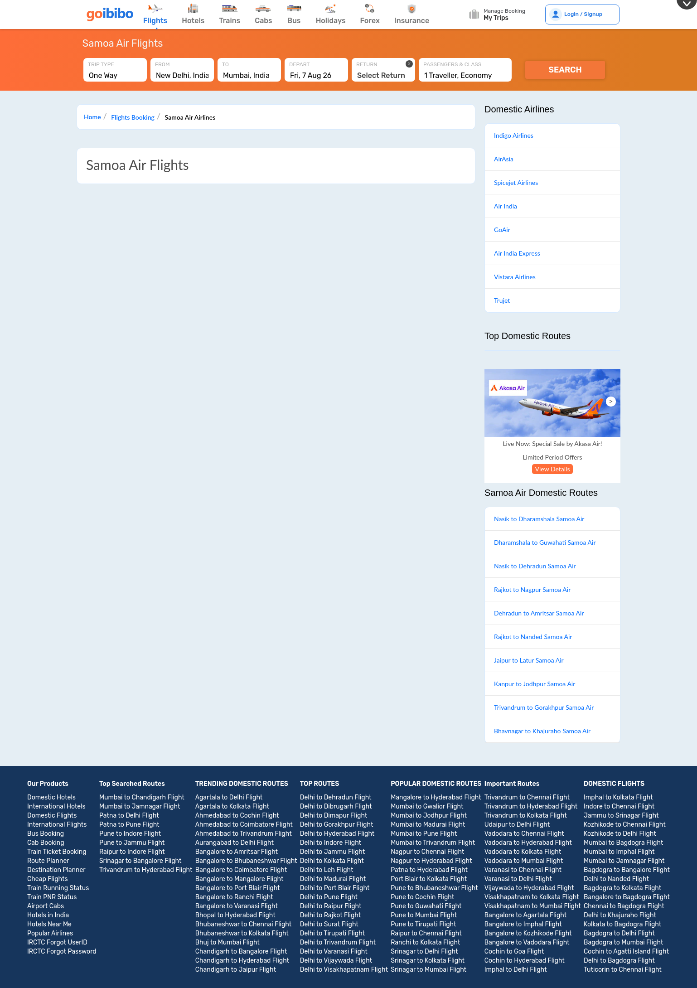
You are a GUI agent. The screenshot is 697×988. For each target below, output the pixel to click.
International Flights (57, 824)
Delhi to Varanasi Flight (334, 951)
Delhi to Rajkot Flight (330, 915)
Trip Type (101, 64)
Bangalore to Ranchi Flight (234, 897)
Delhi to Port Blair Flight (335, 888)
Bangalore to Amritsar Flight (236, 852)
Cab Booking (45, 843)
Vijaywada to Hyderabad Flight (529, 888)
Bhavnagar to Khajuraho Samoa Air (542, 731)
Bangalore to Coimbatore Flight (241, 870)
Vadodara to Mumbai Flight (523, 861)
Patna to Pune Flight (129, 824)
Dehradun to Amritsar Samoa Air (539, 613)
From (162, 64)
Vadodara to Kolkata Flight (522, 852)
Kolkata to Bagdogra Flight (622, 924)
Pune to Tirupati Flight (423, 924)
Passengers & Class (452, 64)
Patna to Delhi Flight (129, 815)
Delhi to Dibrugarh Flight (336, 806)
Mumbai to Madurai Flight (428, 824)
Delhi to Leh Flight (326, 870)
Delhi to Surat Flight (329, 924)
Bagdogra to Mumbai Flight (623, 942)
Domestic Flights (52, 815)
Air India (505, 206)
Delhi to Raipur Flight (331, 906)
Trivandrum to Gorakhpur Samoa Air (544, 707)
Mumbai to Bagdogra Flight (623, 843)
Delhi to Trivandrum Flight (338, 942)
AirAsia (503, 159)
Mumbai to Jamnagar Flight (139, 806)
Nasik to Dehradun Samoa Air (535, 566)
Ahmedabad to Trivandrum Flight (243, 834)
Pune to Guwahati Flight (426, 906)
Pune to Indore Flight (130, 834)
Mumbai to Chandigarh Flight (141, 797)
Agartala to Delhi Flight (229, 797)
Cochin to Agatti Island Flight (626, 951)
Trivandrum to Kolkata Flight (525, 815)
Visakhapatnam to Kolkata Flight (531, 897)
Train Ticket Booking (57, 852)
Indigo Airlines (513, 135)
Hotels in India (48, 915)
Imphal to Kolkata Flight (618, 797)
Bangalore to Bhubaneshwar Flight (246, 861)
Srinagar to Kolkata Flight (428, 960)
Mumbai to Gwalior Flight (427, 806)
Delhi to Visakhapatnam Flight (344, 969)
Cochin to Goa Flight (514, 951)
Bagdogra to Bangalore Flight (627, 870)
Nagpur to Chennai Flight (427, 852)
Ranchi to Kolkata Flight (425, 942)
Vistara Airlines (515, 277)
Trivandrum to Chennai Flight (527, 797)
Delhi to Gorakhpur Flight (336, 824)
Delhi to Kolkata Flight (332, 861)
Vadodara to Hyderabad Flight (528, 843)
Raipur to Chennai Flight (426, 933)
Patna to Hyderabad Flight (429, 870)
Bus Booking (45, 834)
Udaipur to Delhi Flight (517, 824)
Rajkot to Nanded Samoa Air (533, 636)
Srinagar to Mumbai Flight (428, 969)
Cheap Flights (47, 879)
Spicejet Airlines (516, 182)
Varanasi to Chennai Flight (522, 870)
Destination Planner (56, 870)
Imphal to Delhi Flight (515, 969)
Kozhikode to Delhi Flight (620, 834)
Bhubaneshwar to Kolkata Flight (242, 933)
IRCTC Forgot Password (62, 951)
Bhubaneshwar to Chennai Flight (243, 924)
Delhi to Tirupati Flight (332, 933)
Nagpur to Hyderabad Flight (431, 861)
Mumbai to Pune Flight (424, 834)
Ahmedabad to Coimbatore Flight (244, 824)
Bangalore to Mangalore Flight (239, 879)
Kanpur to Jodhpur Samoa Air (534, 684)
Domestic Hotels (51, 797)
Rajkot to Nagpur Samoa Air (532, 589)
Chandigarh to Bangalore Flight (241, 951)
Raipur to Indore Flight (132, 852)
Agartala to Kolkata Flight (232, 806)
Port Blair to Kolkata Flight (429, 879)
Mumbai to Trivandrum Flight (433, 843)
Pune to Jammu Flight (132, 843)
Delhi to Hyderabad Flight (337, 834)
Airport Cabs (45, 906)
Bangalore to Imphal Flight (523, 924)
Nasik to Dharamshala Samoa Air (539, 519)
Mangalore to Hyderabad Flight (436, 797)
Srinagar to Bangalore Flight (140, 861)
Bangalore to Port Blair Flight (237, 888)
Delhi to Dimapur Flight (334, 815)
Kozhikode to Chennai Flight (625, 824)
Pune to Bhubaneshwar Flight (434, 888)
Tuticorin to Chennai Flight (623, 969)
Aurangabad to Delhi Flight (234, 843)
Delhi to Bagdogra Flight (619, 960)
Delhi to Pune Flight (329, 897)
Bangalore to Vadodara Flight (527, 942)
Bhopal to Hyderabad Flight (235, 915)
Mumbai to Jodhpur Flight (429, 815)
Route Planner (48, 861)
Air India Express (517, 253)
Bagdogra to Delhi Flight (619, 933)
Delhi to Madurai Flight (333, 879)
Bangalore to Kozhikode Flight (528, 933)
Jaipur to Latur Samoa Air (529, 660)
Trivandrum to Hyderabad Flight (146, 870)
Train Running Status (58, 888)
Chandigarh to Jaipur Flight (235, 969)
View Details (552, 469)
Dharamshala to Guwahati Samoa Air (544, 542)
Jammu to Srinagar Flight (621, 815)
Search (565, 70)
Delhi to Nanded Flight (616, 879)
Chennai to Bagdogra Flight (624, 906)
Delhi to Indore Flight (330, 843)
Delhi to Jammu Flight (332, 852)
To (225, 64)
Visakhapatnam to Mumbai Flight (532, 906)
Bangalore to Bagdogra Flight (627, 897)
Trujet (502, 300)
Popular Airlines (50, 933)
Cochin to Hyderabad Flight (524, 960)
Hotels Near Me (49, 924)
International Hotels (56, 806)
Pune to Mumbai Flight (424, 915)
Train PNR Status (52, 897)
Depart (299, 64)
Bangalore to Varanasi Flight (236, 906)
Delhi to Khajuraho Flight (620, 915)
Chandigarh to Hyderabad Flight (242, 960)
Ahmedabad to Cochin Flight (237, 815)
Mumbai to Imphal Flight (619, 852)
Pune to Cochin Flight (422, 897)
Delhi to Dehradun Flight (336, 797)
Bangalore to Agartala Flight (525, 915)
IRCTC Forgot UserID (57, 942)
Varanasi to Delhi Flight (518, 879)
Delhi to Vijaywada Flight (336, 960)
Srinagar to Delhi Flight (424, 951)
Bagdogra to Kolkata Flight (622, 888)
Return (367, 64)
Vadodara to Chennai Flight (524, 834)
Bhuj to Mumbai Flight (227, 942)
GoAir (502, 229)
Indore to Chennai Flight (619, 806)
